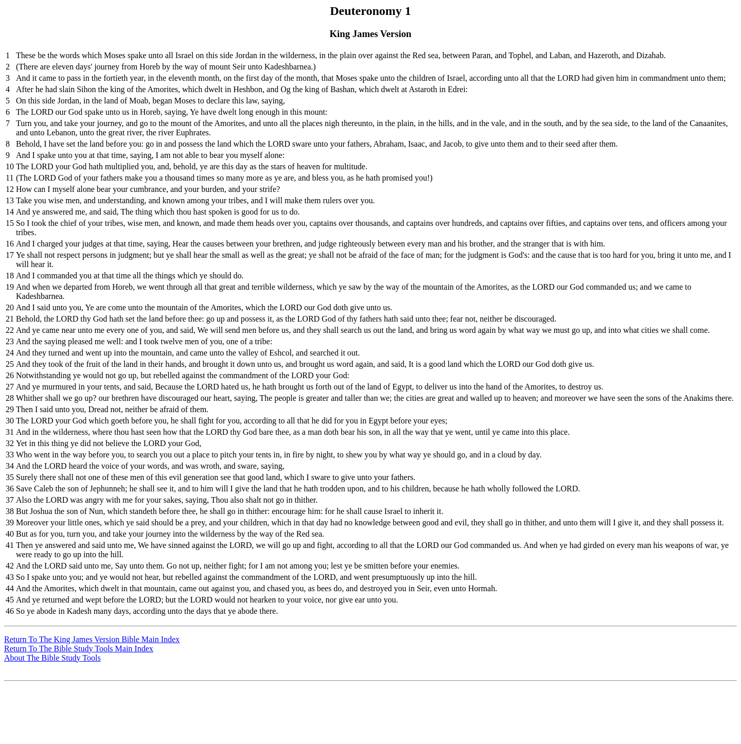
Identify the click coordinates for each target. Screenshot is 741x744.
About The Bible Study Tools (52, 657)
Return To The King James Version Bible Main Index (92, 639)
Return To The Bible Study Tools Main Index (78, 648)
